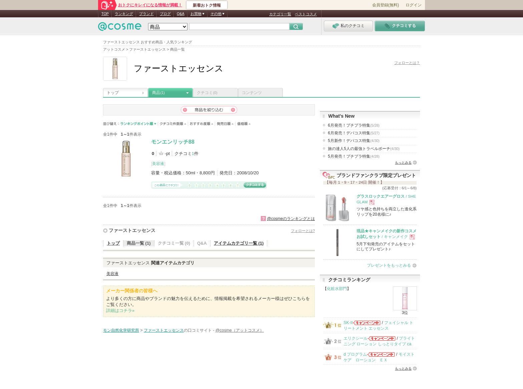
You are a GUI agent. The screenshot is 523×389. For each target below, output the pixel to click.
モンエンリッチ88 (172, 142)
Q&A (180, 14)
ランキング (124, 14)
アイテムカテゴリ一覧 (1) (239, 243)
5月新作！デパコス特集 (354, 140)
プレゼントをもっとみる (389, 265)
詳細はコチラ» (120, 310)
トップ (113, 92)
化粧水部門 (337, 288)
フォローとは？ (407, 63)
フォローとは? (303, 231)
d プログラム (355, 354)
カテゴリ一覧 (280, 14)
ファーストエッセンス (132, 230)
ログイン (414, 5)
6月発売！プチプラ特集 (354, 125)
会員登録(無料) (385, 5)
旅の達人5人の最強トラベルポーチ (364, 148)
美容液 (158, 163)
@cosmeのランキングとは (291, 218)
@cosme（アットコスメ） (239, 330)
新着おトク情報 (207, 5)
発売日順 (225, 124)
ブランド (146, 14)
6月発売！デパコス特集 (354, 133)
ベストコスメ (306, 14)
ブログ (165, 14)
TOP (105, 14)
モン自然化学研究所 (121, 330)
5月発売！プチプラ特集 (354, 156)
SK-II (348, 322)
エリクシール (356, 338)
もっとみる (403, 162)
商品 (158, 92)
